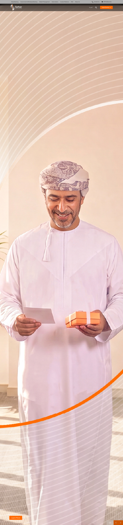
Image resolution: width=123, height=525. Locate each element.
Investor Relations (64, 2)
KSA (72, 2)
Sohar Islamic (55, 2)
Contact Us (95, 2)
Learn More (15, 518)
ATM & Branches (106, 2)
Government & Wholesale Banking (28, 2)
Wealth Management (44, 2)
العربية (90, 7)
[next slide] (120, 522)
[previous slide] (116, 522)
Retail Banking (14, 2)
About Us (77, 2)
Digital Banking (106, 7)
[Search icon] (96, 7)
